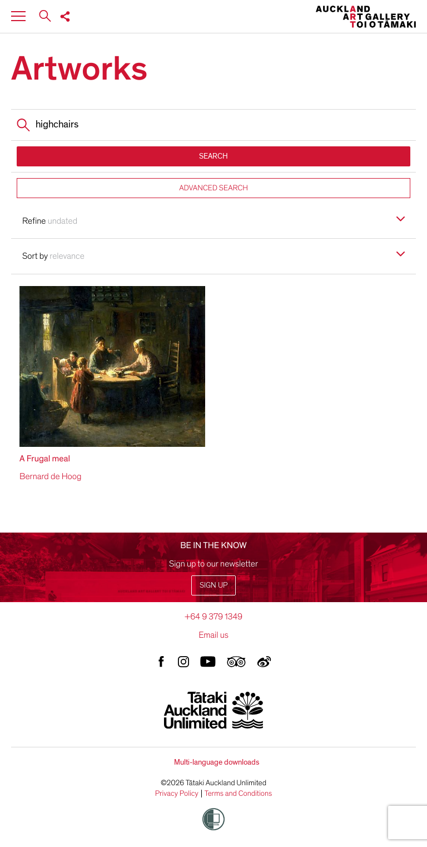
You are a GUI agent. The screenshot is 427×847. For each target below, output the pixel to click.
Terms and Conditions (238, 793)
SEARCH (213, 156)
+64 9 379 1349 (213, 616)
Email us (213, 635)
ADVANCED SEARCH (213, 188)
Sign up (213, 585)
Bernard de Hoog (50, 476)
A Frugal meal (44, 458)
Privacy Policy (176, 793)
